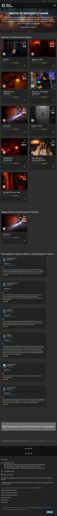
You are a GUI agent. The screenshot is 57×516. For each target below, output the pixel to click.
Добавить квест (5, 499)
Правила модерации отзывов (8, 490)
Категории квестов (6, 497)
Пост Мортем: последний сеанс (38, 159)
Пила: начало (37, 126)
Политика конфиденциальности (9, 495)
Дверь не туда (37, 59)
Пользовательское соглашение (9, 492)
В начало (28, 453)
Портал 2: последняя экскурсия (40, 93)
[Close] (54, 507)
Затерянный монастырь (8, 159)
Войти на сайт (52, 1)
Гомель (44, 1)
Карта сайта (4, 502)
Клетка (6, 59)
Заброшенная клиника (8, 93)
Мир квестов (28, 448)
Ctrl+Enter (38, 488)
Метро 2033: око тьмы (11, 192)
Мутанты (6, 126)
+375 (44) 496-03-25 (9, 471)
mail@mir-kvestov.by (9, 474)
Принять (50, 512)
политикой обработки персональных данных (37, 507)
